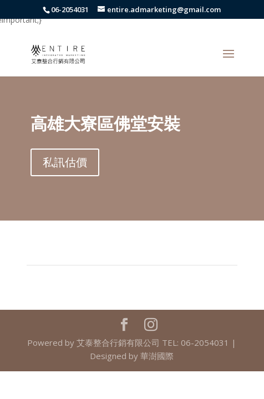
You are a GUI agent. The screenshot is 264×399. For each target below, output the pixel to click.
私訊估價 (65, 162)
